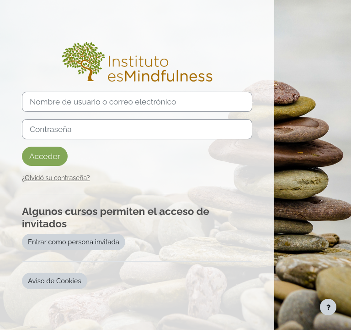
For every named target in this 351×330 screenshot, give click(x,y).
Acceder (44, 156)
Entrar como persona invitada (73, 242)
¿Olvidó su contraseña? (56, 178)
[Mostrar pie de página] (328, 307)
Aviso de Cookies (54, 281)
